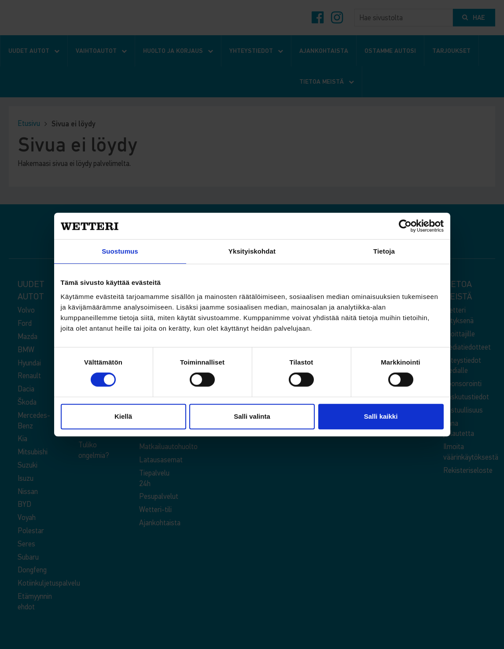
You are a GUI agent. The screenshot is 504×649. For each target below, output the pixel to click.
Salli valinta (252, 416)
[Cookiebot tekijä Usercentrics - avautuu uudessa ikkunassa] (405, 225)
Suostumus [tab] (120, 251)
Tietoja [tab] (384, 251)
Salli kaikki (381, 416)
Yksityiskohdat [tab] (252, 251)
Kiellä (123, 416)
